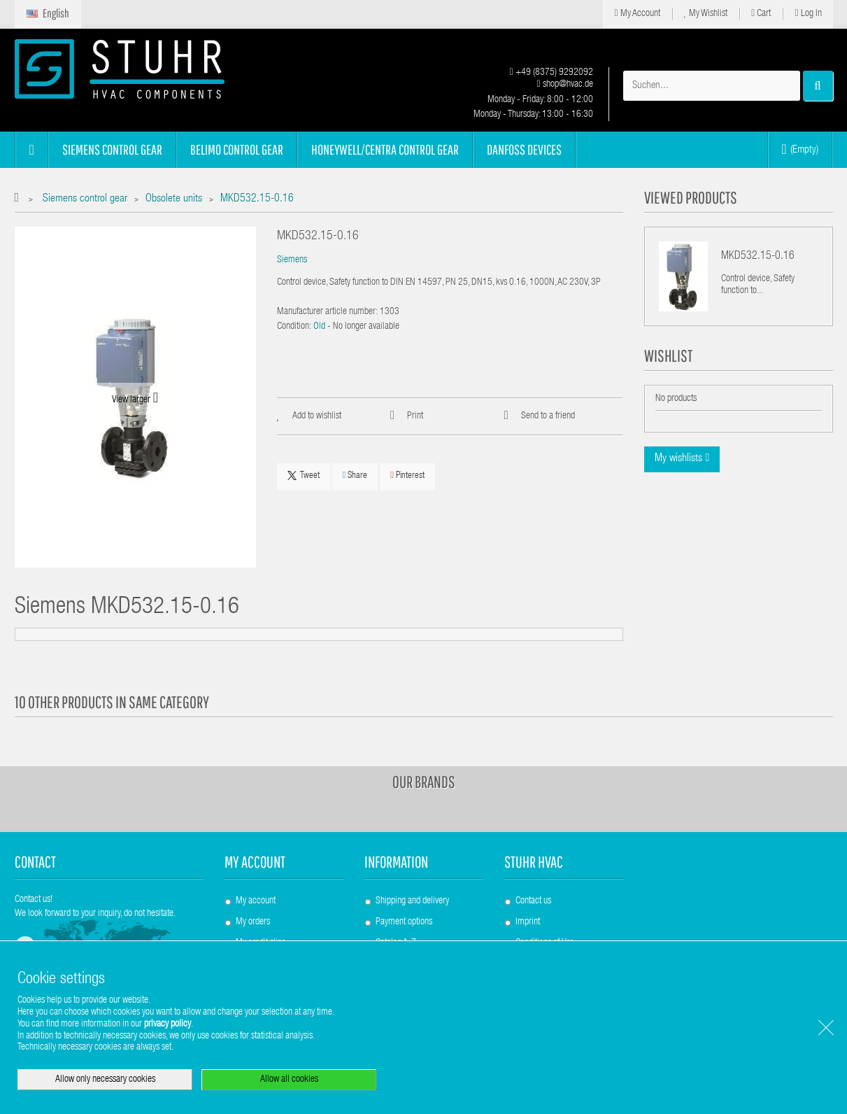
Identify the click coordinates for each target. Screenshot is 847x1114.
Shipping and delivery (412, 901)
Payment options (404, 922)
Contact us (533, 901)
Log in (808, 13)
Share (355, 475)
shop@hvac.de (564, 85)
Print (415, 416)
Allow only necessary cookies (105, 1080)
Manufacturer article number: (327, 312)
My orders (253, 922)
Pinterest (407, 475)
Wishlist (668, 355)
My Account (637, 13)
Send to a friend (548, 416)
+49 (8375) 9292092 (550, 73)
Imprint (527, 922)
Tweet (303, 476)
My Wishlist (706, 13)
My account (255, 861)
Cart (761, 13)
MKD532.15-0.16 (758, 256)
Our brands (423, 781)
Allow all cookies (289, 1080)
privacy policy (167, 1024)
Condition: (294, 327)
